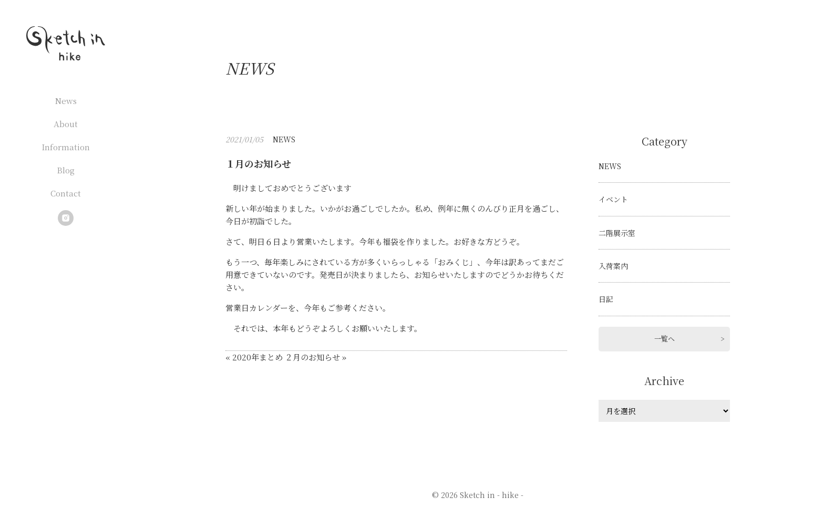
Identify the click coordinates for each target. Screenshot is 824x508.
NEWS (284, 139)
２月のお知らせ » (315, 356)
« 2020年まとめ (254, 356)
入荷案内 (613, 266)
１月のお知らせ (258, 163)
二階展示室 (617, 232)
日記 (606, 299)
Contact (65, 193)
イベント (613, 199)
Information (66, 146)
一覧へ (664, 339)
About (66, 123)
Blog (66, 169)
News (66, 100)
